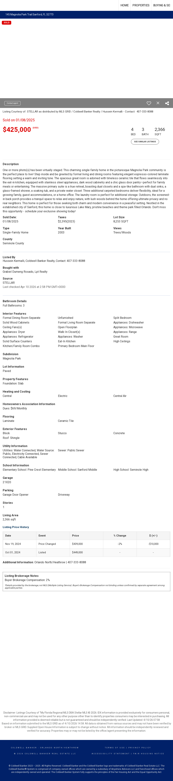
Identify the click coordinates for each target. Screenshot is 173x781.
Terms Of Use (115, 748)
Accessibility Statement (111, 754)
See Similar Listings (145, 142)
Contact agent (12, 103)
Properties (140, 5)
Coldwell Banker (24, 748)
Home (124, 5)
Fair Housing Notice (148, 754)
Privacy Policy (139, 748)
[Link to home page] (5, 5)
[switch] (148, 103)
